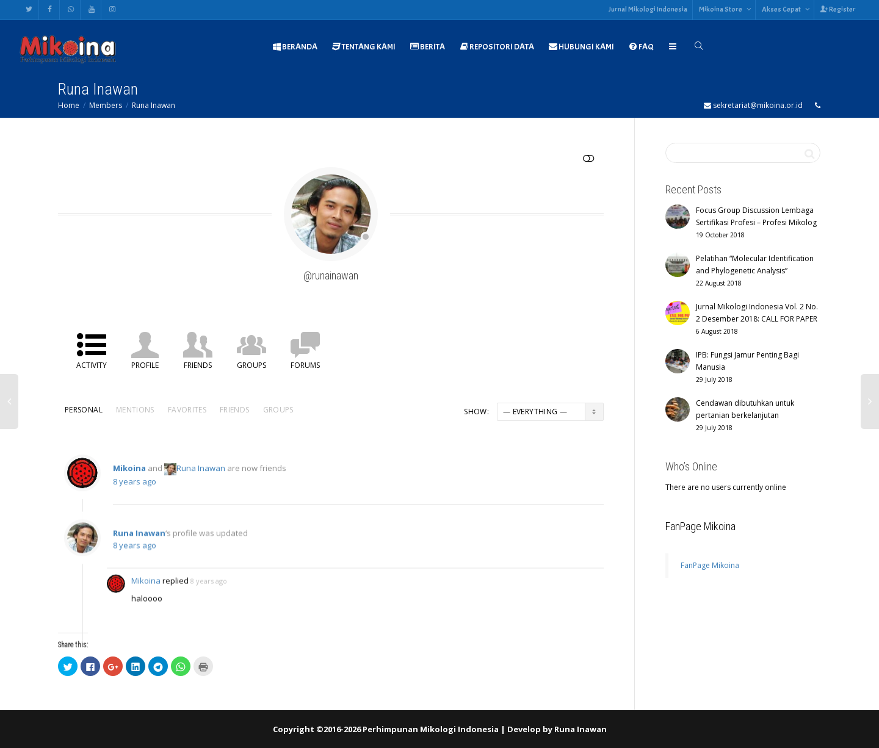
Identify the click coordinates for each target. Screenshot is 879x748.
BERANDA (294, 46)
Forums (305, 365)
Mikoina (129, 474)
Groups (251, 365)
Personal (84, 410)
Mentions (135, 410)
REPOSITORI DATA (497, 46)
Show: (476, 411)
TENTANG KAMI (364, 46)
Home (68, 105)
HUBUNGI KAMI (581, 46)
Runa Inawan (153, 105)
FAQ (641, 46)
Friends (198, 365)
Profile (145, 365)
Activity (91, 365)
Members (105, 105)
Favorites (187, 410)
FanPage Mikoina (700, 526)
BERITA (427, 46)
